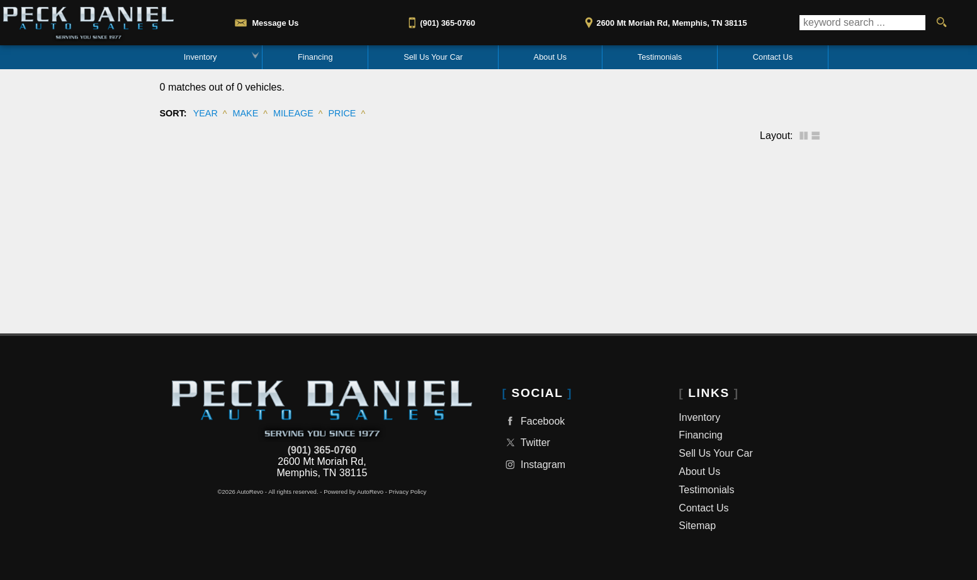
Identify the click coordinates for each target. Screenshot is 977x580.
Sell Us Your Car (715, 453)
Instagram (534, 464)
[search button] (941, 22)
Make (245, 113)
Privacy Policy (408, 491)
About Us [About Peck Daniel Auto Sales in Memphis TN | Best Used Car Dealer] (550, 57)
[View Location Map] (664, 19)
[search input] (862, 22)
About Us (699, 471)
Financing (315, 57)
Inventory (200, 57)
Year (205, 113)
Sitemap (697, 525)
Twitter (526, 442)
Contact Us (703, 508)
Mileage (293, 113)
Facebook (533, 421)
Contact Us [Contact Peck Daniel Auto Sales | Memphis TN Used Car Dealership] (773, 57)
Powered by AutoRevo (353, 491)
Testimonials (706, 489)
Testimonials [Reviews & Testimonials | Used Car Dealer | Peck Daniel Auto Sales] (660, 57)
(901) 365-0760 (322, 450)
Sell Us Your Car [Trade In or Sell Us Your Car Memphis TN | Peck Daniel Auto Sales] (433, 57)
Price (342, 113)
